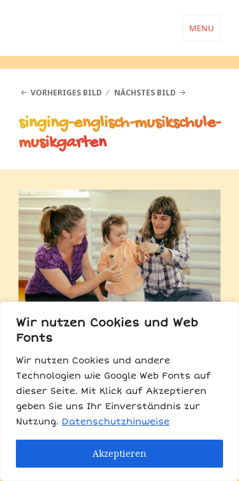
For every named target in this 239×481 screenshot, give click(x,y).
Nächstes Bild (145, 92)
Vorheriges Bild (66, 92)
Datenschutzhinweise (116, 421)
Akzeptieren (119, 453)
